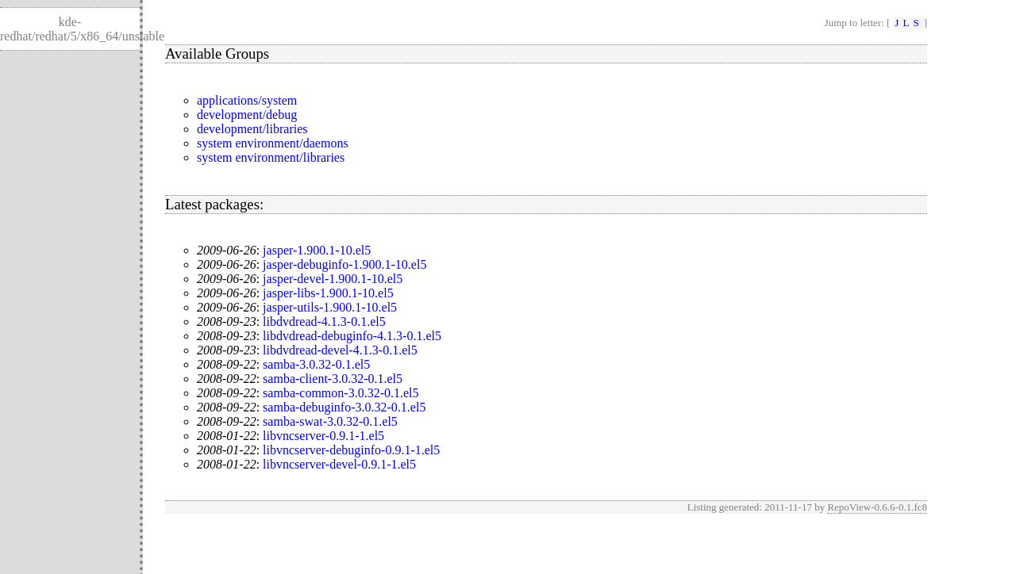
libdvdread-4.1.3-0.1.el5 (324, 321)
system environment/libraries (270, 157)
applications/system (247, 100)
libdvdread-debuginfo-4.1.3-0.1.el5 (352, 335)
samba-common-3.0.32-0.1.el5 (340, 393)
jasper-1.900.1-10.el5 (317, 250)
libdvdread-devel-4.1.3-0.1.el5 (340, 350)
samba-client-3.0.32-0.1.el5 (332, 378)
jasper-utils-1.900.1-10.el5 (330, 307)
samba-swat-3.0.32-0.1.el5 (330, 421)
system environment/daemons (272, 143)
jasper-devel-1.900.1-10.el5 (332, 278)
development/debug (247, 114)
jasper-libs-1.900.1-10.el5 (328, 293)
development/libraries (252, 129)
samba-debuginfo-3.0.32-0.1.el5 (344, 407)
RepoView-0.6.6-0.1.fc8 (877, 507)
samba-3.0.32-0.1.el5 (316, 364)
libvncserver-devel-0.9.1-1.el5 (339, 464)
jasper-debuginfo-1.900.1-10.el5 (344, 264)
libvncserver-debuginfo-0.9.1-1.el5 (351, 450)
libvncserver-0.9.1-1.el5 (323, 435)
